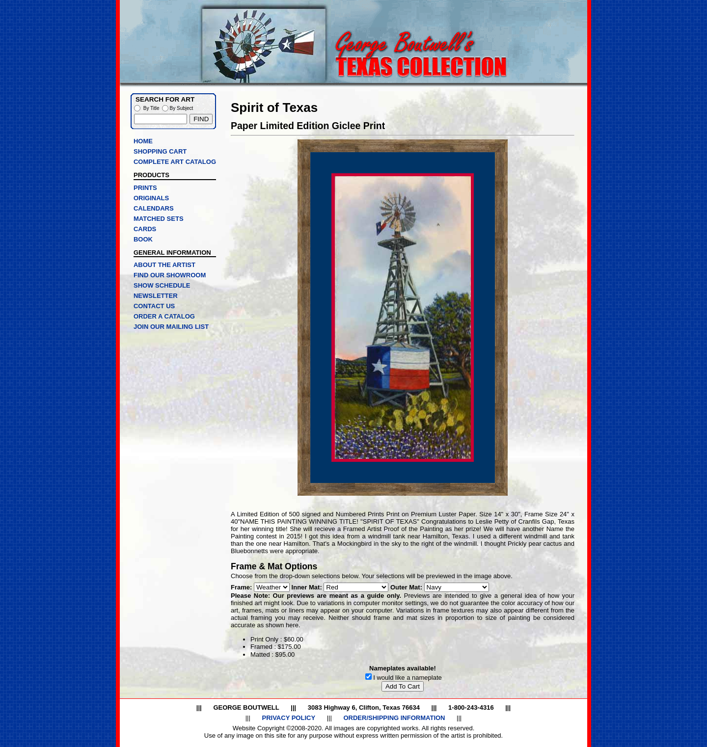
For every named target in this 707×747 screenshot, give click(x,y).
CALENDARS (154, 208)
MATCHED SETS (159, 218)
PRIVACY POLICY (288, 717)
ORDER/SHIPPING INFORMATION (394, 717)
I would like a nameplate (407, 677)
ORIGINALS (151, 198)
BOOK (143, 239)
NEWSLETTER (156, 295)
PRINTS (145, 187)
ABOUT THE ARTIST (164, 264)
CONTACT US (154, 306)
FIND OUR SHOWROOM (170, 275)
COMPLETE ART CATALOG (175, 161)
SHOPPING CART (160, 151)
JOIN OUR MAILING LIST (171, 326)
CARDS (145, 229)
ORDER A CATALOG (164, 316)
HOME (143, 141)
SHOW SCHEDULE (162, 285)
